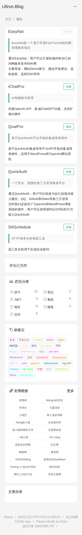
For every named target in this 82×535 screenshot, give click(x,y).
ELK (48, 369)
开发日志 (24, 339)
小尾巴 (23, 415)
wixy (28, 521)
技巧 (15, 292)
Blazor (13, 351)
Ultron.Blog (12, 6)
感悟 (29, 357)
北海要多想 (54, 429)
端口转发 (28, 369)
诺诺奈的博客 (23, 444)
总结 (15, 314)
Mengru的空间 (54, 400)
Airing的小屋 (23, 422)
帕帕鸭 (23, 452)
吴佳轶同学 (54, 422)
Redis (13, 375)
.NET (15, 299)
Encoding (46, 345)
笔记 (48, 292)
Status (8, 517)
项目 (15, 307)
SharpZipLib (59, 357)
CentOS (38, 339)
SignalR (66, 363)
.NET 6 (14, 363)
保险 (41, 351)
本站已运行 (39, 517)
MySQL (14, 345)
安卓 (12, 339)
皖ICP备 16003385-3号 (38, 526)
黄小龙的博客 (55, 415)
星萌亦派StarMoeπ (55, 459)
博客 (58, 345)
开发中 (68, 31)
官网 (69, 86)
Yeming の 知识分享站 (23, 466)
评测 (39, 369)
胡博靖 (23, 400)
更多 (70, 391)
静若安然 (54, 466)
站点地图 (72, 517)
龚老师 (55, 452)
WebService (28, 351)
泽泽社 (23, 407)
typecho (35, 363)
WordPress (61, 369)
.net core (53, 351)
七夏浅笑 (54, 407)
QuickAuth (42, 357)
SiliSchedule (51, 363)
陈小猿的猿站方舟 (22, 429)
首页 (8, 19)
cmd (24, 363)
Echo (63, 521)
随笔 (48, 307)
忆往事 (55, 444)
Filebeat (14, 369)
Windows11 (27, 375)
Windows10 (16, 357)
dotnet (50, 339)
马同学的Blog (23, 459)
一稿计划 (23, 437)
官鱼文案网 (54, 474)
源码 (69, 126)
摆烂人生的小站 (23, 474)
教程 (48, 299)
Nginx (61, 339)
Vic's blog (54, 437)
